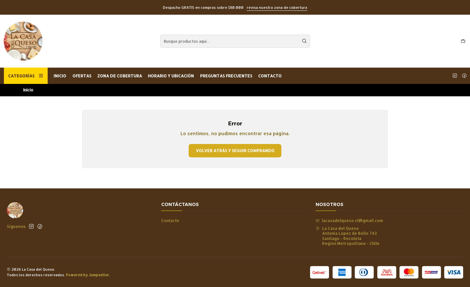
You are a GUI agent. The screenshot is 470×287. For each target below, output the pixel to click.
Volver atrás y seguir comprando (235, 150)
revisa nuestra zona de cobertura (277, 7)
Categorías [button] (25, 75)
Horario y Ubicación (171, 75)
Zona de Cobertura (119, 75)
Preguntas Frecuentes (226, 75)
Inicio (60, 75)
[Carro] (463, 41)
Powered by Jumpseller (87, 274)
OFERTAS (81, 75)
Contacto (270, 75)
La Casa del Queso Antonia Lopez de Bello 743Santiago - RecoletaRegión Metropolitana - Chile (348, 236)
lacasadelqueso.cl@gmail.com (349, 220)
